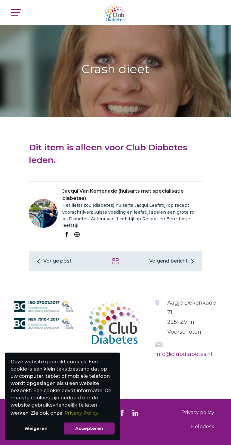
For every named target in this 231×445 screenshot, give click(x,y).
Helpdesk (202, 426)
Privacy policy (197, 412)
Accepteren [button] (89, 428)
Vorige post (53, 261)
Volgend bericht (172, 261)
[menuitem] (197, 412)
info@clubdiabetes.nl (183, 354)
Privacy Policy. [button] (81, 413)
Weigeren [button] (36, 428)
